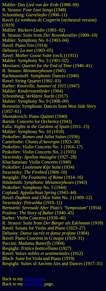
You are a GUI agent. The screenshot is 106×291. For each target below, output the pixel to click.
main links (33, 283)
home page (34, 278)
